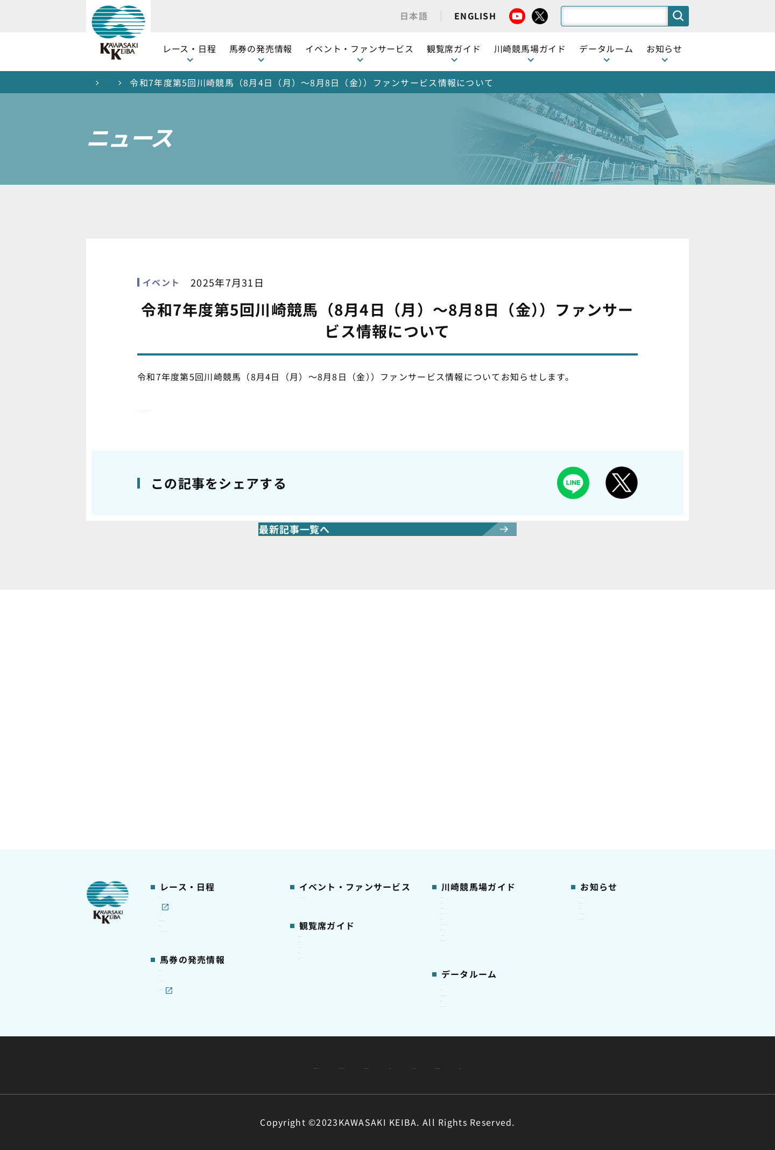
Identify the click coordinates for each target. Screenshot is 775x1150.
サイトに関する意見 (313, 1065)
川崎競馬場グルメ (473, 738)
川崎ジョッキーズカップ (485, 974)
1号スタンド (321, 771)
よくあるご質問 (469, 822)
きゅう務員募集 (608, 755)
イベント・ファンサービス (359, 48)
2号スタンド (321, 788)
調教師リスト (465, 923)
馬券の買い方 (465, 771)
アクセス (456, 856)
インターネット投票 (196, 885)
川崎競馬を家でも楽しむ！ (208, 755)
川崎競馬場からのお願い (485, 839)
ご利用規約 (551, 1039)
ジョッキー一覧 (469, 907)
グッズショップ (469, 721)
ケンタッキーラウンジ (339, 822)
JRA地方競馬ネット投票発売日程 (203, 908)
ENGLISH (475, 15)
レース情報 (179, 721)
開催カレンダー (187, 704)
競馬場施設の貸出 (612, 771)
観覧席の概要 (323, 754)
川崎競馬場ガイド (473, 704)
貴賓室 (310, 805)
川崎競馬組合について (246, 1039)
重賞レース (179, 738)
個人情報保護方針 (411, 1065)
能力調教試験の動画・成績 (489, 941)
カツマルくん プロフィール (490, 789)
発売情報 (175, 851)
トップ (100, 82)
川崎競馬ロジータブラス (485, 805)
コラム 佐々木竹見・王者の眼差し (213, 795)
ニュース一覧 (161, 82)
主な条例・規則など (467, 1039)
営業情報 (595, 721)
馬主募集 (595, 738)
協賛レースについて (195, 771)
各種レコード (465, 957)
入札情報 (485, 1065)
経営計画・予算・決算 (359, 1039)
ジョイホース (183, 868)
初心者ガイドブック (477, 755)
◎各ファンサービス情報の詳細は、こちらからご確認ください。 (272, 407)
